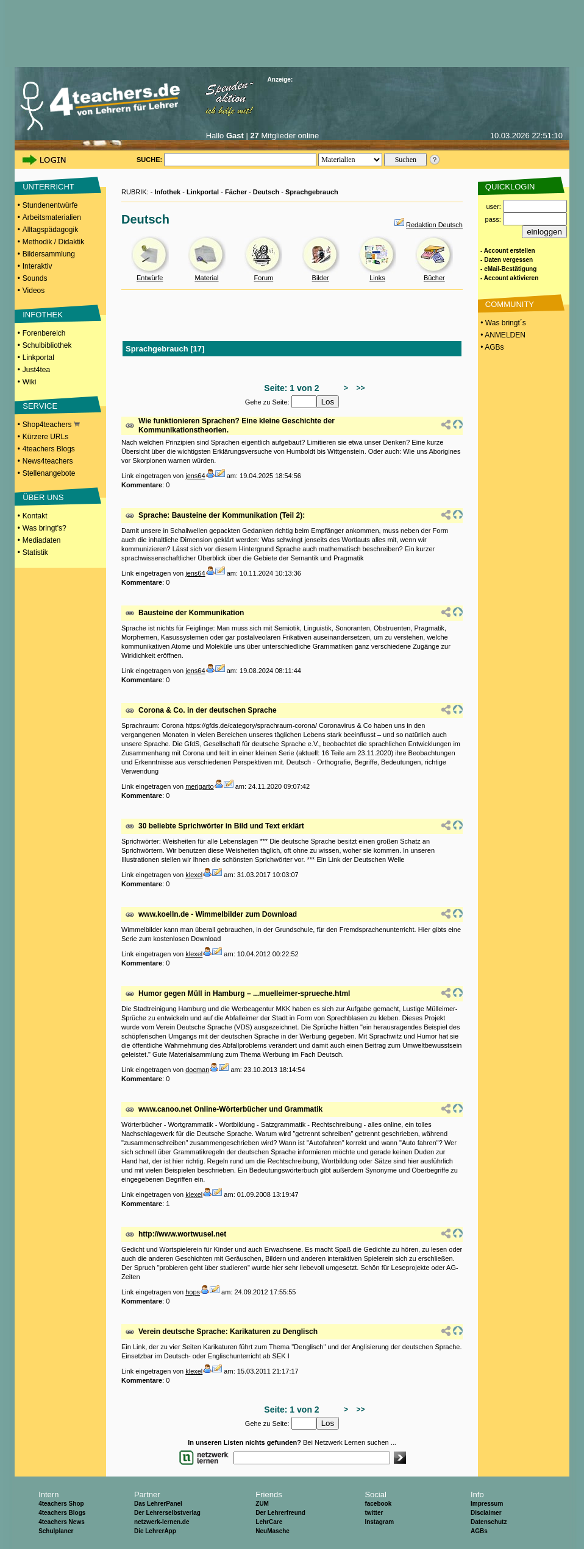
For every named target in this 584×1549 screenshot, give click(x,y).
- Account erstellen (507, 250)
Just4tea (36, 369)
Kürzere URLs (45, 436)
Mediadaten (42, 540)
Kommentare (141, 485)
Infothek (167, 192)
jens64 (195, 475)
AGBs (479, 1531)
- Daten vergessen (506, 259)
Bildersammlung (49, 254)
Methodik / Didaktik (53, 242)
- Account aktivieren (509, 278)
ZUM (262, 1503)
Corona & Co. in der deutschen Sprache (207, 710)
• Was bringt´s (502, 323)
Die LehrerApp (155, 1531)
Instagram (379, 1522)
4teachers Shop (61, 1503)
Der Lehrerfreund (280, 1512)
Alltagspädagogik (50, 229)
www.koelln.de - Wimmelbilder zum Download (217, 914)
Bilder (320, 277)
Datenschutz (489, 1522)
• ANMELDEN (502, 335)
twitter (374, 1512)
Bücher (434, 277)
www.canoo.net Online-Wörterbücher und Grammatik (230, 1109)
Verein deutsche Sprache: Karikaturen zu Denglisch (228, 1331)
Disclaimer (486, 1512)
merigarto (199, 786)
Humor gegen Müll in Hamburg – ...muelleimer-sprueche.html (244, 993)
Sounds (35, 278)
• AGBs (491, 347)
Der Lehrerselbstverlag (167, 1512)
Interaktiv (37, 266)
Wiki (30, 382)
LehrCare (268, 1522)
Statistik (35, 552)
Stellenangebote (49, 473)
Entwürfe (150, 277)
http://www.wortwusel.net (182, 1234)
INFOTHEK (43, 314)
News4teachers (48, 461)
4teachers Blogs (49, 449)
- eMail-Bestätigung (508, 269)
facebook (378, 1503)
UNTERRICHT (48, 186)
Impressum (487, 1503)
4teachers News (61, 1522)
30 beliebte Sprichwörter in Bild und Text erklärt (221, 826)
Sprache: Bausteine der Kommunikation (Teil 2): (221, 515)
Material (206, 277)
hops (192, 1292)
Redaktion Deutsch (434, 224)
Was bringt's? (44, 528)
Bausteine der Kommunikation (191, 613)
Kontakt (35, 516)
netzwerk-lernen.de (162, 1522)
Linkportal (38, 357)
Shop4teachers (51, 424)
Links (377, 277)
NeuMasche (272, 1531)
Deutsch (266, 192)
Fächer (236, 192)
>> (358, 388)
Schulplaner (55, 1531)
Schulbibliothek (47, 345)
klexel (193, 874)
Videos (34, 290)
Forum (263, 277)
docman (197, 1069)
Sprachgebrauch (311, 192)
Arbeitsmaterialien (52, 217)
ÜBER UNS (43, 497)
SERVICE (40, 406)
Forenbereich (44, 333)
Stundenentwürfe (50, 205)
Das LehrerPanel (158, 1503)
